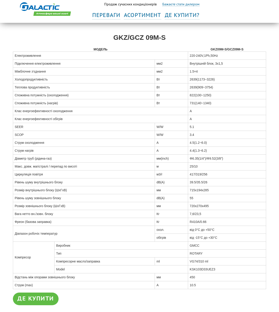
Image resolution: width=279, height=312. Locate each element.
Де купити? (182, 15)
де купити (35, 298)
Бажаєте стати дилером (180, 4)
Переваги (106, 15)
